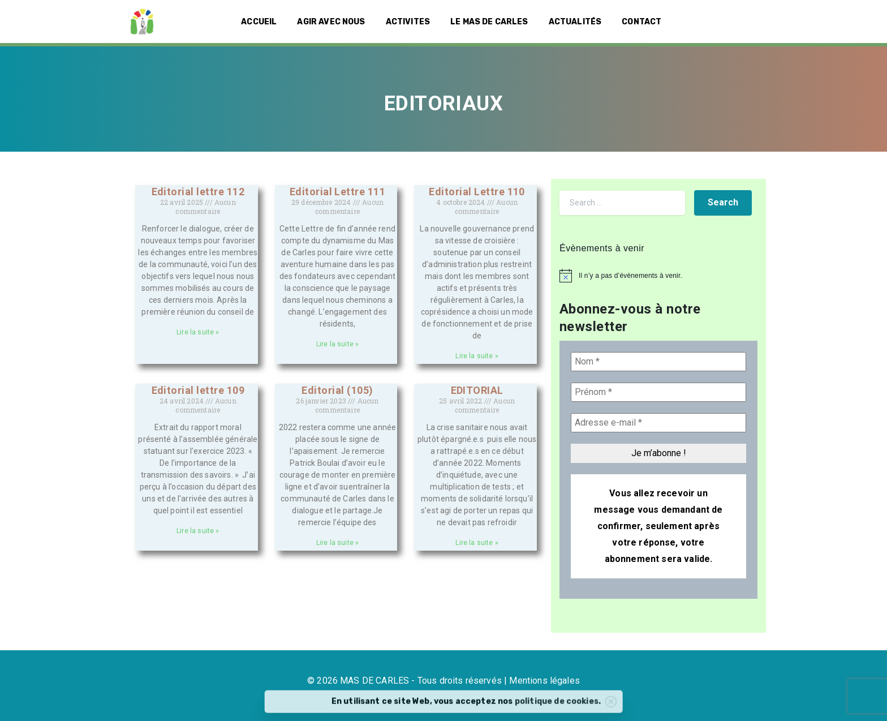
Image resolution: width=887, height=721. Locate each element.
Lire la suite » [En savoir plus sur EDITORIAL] (476, 543)
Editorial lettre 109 (198, 390)
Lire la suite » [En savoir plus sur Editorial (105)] (337, 543)
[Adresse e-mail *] (658, 422)
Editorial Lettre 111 (338, 192)
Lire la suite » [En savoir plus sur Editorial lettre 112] (197, 332)
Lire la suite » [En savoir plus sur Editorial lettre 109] (197, 531)
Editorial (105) (337, 390)
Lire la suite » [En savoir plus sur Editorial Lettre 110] (476, 356)
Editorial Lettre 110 (477, 192)
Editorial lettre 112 (198, 192)
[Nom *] (658, 361)
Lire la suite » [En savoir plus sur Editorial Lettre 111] (337, 344)
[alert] (658, 275)
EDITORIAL (477, 390)
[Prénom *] (658, 392)
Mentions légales (544, 680)
